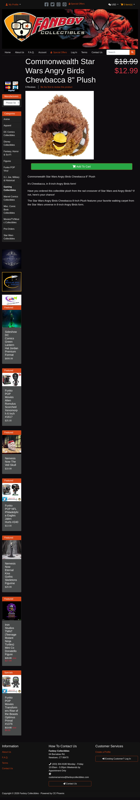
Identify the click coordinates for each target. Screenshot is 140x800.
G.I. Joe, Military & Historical (11, 179)
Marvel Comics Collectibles (11, 198)
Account (42, 52)
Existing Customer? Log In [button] (116, 759)
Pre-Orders (9, 229)
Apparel (7, 125)
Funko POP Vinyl (9, 169)
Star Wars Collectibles (9, 237)
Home (8, 52)
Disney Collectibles (9, 143)
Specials (8, 672)
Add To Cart (82, 166)
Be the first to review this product (56, 87)
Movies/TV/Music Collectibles (11, 221)
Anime (7, 119)
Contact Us (97, 52)
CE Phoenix (58, 793)
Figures (7, 161)
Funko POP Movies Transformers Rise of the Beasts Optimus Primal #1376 (11, 710)
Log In (74, 52)
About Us (19, 52)
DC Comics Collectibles (9, 133)
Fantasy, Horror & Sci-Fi (11, 153)
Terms (84, 52)
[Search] (118, 52)
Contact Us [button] (70, 783)
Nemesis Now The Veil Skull (10, 461)
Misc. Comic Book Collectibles (9, 209)
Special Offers (58, 52)
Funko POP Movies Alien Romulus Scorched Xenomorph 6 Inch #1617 (11, 403)
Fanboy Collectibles (29, 793)
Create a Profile (103, 752)
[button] (13, 4)
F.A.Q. (31, 52)
